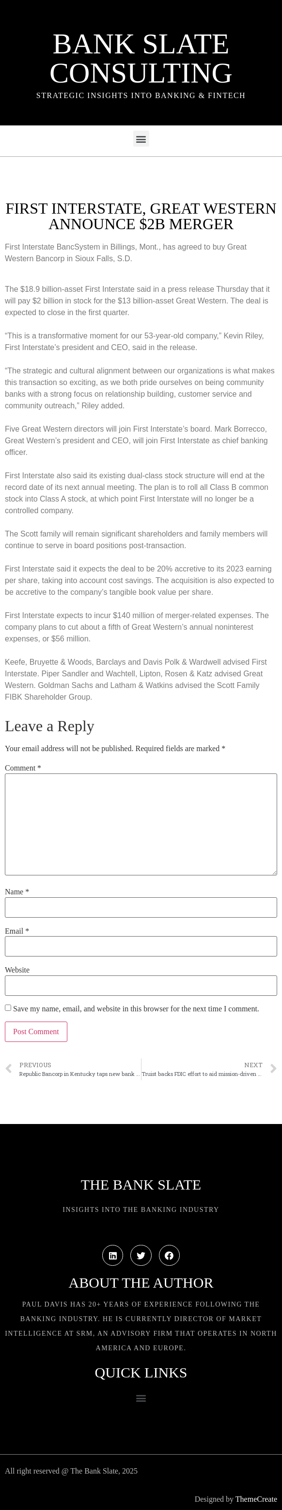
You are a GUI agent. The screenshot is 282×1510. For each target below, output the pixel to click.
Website (17, 970)
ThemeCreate (256, 1499)
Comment (23, 768)
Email (17, 931)
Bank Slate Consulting (141, 58)
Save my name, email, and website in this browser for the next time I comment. (136, 1009)
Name (17, 892)
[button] (141, 139)
